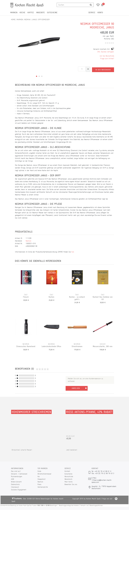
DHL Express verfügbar (105, 52)
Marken (13, 12)
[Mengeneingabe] (82, 69)
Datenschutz (15, 484)
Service (91, 12)
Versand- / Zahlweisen (19, 474)
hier (72, 252)
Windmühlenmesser (44, 474)
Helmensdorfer (43, 487)
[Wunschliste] (97, 5)
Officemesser (44, 19)
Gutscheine (52, 12)
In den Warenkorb (103, 69)
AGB (12, 479)
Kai (39, 476)
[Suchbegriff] (72, 5)
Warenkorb (68, 479)
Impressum (15, 487)
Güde (39, 471)
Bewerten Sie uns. (70, 484)
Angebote (40, 12)
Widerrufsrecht (16, 482)
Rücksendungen (16, 476)
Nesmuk (27, 19)
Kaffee (31, 12)
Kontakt (67, 471)
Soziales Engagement (18, 490)
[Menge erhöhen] (88, 69)
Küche (22, 12)
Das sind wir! (16, 471)
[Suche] (91, 5)
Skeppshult (41, 479)
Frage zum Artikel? (107, 58)
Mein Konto (68, 482)
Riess (39, 484)
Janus (34, 19)
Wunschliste (68, 476)
